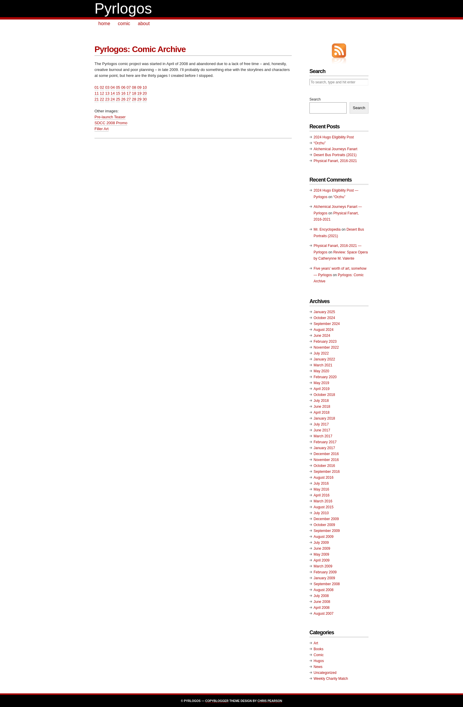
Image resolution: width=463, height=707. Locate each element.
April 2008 (322, 608)
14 (112, 93)
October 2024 (324, 318)
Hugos (319, 661)
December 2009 (326, 519)
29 (139, 99)
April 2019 (322, 389)
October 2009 (324, 525)
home (104, 23)
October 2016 (324, 466)
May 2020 (321, 371)
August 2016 (323, 477)
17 (129, 93)
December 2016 (326, 454)
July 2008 (321, 596)
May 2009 (321, 554)
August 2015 (323, 507)
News (318, 667)
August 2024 (323, 330)
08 (134, 87)
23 (107, 99)
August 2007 (323, 613)
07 (129, 87)
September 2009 (327, 531)
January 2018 (324, 418)
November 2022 (326, 347)
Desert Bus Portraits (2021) (335, 155)
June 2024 (322, 336)
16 (123, 93)
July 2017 (321, 424)
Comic (319, 655)
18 (134, 93)
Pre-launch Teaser (109, 117)
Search (315, 99)
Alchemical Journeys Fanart (335, 149)
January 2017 (324, 448)
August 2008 (323, 590)
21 (96, 99)
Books (318, 649)
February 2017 (325, 442)
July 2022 (321, 353)
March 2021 (323, 365)
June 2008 (322, 602)
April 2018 (322, 412)
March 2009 (323, 566)
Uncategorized (325, 673)
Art (316, 643)
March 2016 (323, 501)
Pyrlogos (123, 8)
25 (118, 99)
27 (129, 99)
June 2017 (322, 430)
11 (96, 93)
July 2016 (321, 483)
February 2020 (325, 377)
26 (123, 99)
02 (102, 87)
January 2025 (324, 312)
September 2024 (327, 324)
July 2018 (321, 401)
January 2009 (324, 578)
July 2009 (321, 543)
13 (107, 93)
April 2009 (322, 560)
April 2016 (322, 495)
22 (102, 99)
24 (112, 99)
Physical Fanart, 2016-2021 (335, 161)
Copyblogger (217, 701)
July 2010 (321, 513)
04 (112, 87)
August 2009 (323, 537)
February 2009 (325, 572)
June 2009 (322, 548)
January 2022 (324, 359)
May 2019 (321, 383)
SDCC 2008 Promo (110, 123)
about (144, 23)
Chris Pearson (269, 701)
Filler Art (101, 129)
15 (118, 93)
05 (118, 87)
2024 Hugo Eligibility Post (334, 137)
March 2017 (323, 436)
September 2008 (327, 584)
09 (139, 87)
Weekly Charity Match (331, 679)
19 (139, 93)
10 (145, 87)
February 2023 (325, 341)
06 (123, 87)
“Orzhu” (320, 143)
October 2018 (324, 395)
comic (124, 23)
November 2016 (326, 460)
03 (107, 87)
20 (145, 93)
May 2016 (321, 489)
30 (145, 99)
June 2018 (322, 407)
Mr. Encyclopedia (327, 229)
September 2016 (327, 472)
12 (102, 93)
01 (96, 87)
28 (134, 99)
